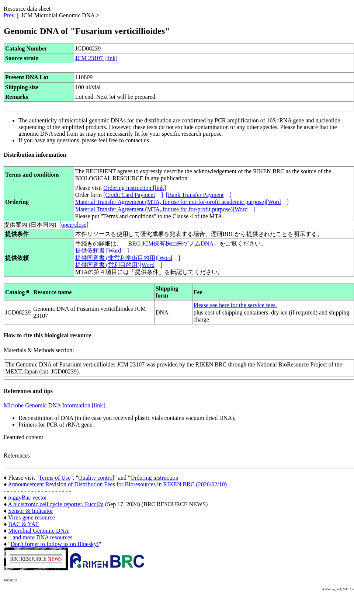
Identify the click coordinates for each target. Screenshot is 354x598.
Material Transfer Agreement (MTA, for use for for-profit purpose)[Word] (165, 209)
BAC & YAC (23, 524)
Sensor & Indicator (30, 511)
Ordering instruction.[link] (134, 188)
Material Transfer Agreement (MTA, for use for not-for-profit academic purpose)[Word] (182, 202)
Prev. (9, 15)
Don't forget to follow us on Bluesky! (55, 544)
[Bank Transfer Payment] (199, 195)
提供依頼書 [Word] (102, 250)
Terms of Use (54, 477)
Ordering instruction (154, 477)
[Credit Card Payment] (133, 195)
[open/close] (73, 225)
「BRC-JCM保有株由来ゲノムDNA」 (170, 243)
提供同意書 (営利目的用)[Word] (118, 265)
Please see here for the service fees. (235, 305)
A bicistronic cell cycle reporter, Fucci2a (56, 504)
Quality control (96, 477)
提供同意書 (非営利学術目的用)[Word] (127, 258)
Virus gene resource (31, 517)
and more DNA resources (42, 537)
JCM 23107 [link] (96, 58)
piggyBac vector (27, 497)
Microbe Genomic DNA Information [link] (54, 405)
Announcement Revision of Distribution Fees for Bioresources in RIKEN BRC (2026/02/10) (117, 484)
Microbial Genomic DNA (38, 531)
